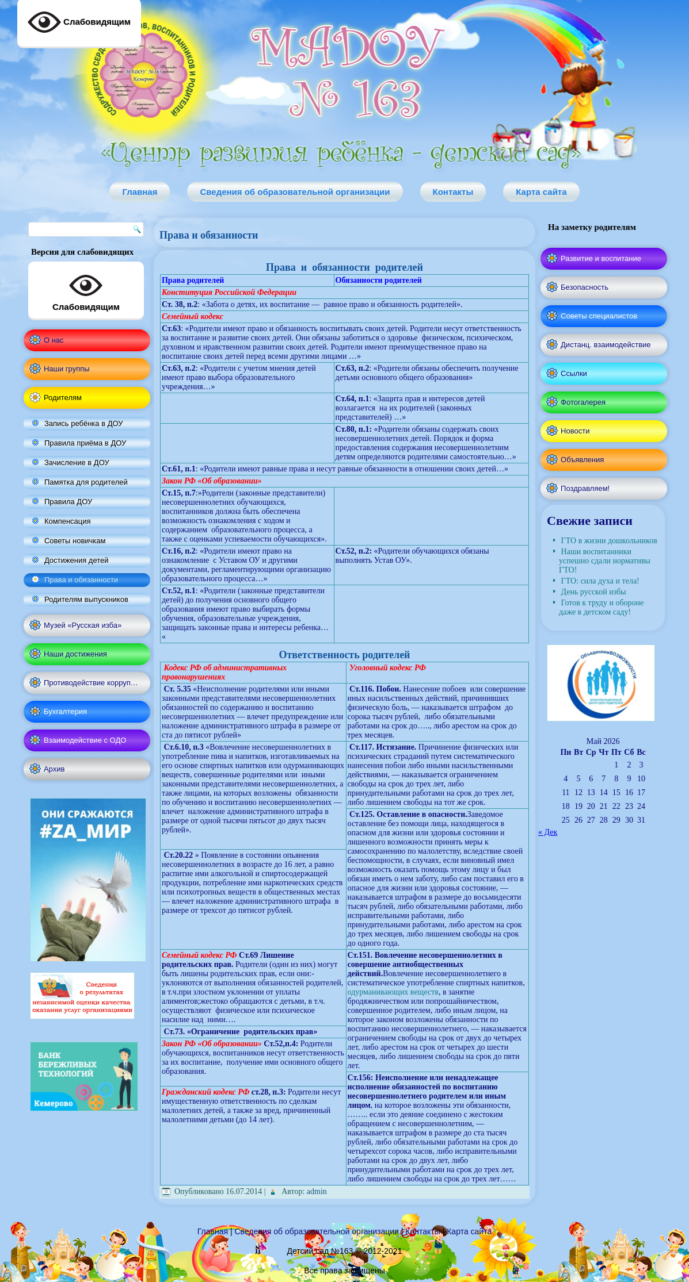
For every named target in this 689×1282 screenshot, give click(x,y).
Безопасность (584, 287)
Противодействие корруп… (91, 682)
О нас (54, 340)
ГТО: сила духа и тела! (600, 581)
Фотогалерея (583, 402)
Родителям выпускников (86, 599)
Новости (575, 431)
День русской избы (593, 592)
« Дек (547, 832)
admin (317, 1191)
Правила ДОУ (68, 501)
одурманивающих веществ (393, 992)
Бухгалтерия (65, 711)
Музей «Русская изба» (82, 625)
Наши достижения (75, 654)
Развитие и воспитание (601, 258)
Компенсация (67, 521)
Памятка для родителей (86, 482)
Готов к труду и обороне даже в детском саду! (601, 607)
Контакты (453, 192)
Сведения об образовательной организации (295, 192)
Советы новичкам (75, 540)
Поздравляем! (585, 488)
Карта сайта (541, 192)
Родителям (63, 397)
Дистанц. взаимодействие (605, 344)
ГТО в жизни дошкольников (609, 540)
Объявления (582, 459)
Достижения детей (76, 560)
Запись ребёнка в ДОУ (83, 423)
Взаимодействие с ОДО (85, 740)
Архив (54, 769)
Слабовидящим (86, 290)
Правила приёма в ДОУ (85, 443)
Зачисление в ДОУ (76, 462)
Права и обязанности (81, 579)
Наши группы (67, 368)
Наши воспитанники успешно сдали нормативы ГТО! (604, 560)
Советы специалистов (599, 316)
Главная (139, 192)
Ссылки (574, 373)
